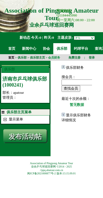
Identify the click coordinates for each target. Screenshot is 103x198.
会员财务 (54, 57)
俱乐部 (22, 57)
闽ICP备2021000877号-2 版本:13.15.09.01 (51, 173)
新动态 (25, 37)
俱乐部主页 (37, 57)
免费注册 (74, 57)
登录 (92, 57)
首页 (11, 57)
